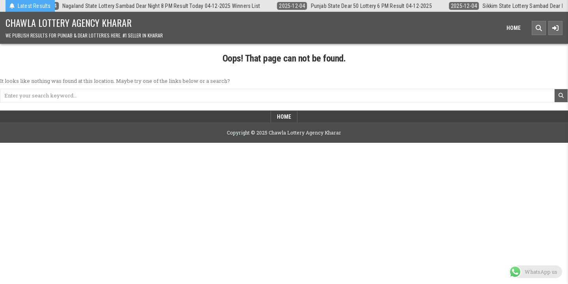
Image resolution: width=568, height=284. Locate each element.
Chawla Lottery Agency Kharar (69, 22)
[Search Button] (539, 28)
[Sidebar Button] (555, 28)
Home (513, 28)
